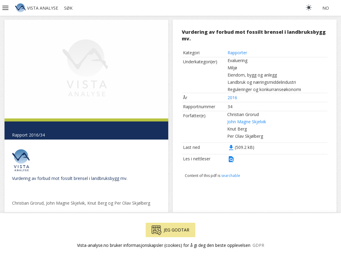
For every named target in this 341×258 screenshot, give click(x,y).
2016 (232, 97)
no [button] (325, 8)
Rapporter (237, 52)
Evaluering (237, 60)
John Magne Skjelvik (246, 121)
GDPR (258, 245)
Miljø (232, 68)
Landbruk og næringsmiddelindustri (262, 82)
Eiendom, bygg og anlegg (252, 75)
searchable (230, 175)
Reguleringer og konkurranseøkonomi (264, 89)
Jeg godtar (170, 230)
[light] (309, 8)
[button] (6, 8)
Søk (68, 8)
